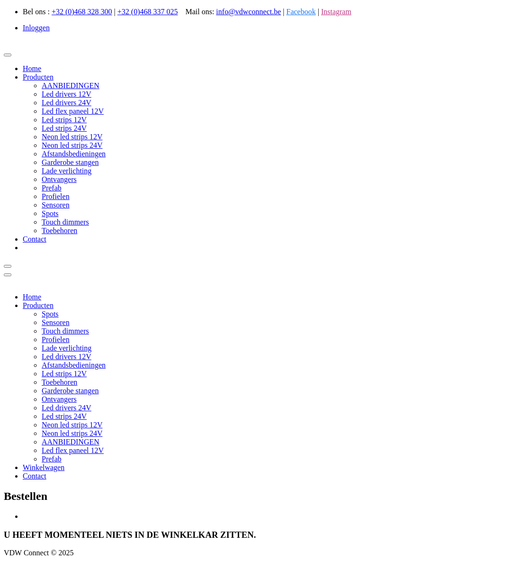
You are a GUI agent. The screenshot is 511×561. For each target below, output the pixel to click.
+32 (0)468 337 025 (147, 12)
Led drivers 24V (66, 103)
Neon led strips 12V (72, 137)
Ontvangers (59, 179)
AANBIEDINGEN (70, 85)
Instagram (336, 12)
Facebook (300, 12)
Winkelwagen (43, 467)
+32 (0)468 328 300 (82, 12)
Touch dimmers (65, 222)
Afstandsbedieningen (74, 154)
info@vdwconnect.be (248, 12)
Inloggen (36, 28)
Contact (34, 239)
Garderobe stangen (70, 162)
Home (32, 68)
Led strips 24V (64, 128)
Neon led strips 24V (72, 145)
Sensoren (56, 205)
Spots (50, 213)
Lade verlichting (66, 171)
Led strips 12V (64, 120)
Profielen (56, 196)
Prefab (52, 188)
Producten (38, 77)
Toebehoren (59, 230)
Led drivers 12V (66, 94)
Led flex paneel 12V (73, 111)
